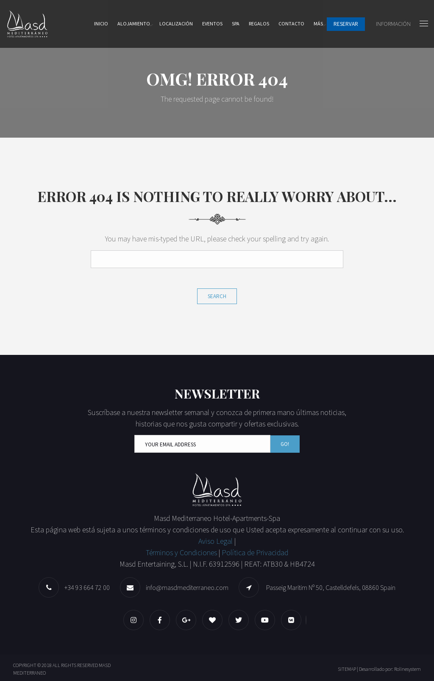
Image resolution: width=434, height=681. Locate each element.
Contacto (291, 23)
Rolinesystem (407, 669)
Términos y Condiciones (181, 552)
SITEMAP (347, 669)
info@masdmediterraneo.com (187, 587)
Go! (285, 444)
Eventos (212, 23)
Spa (235, 23)
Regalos (259, 23)
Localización (176, 23)
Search (217, 296)
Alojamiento (133, 23)
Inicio (101, 23)
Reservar (346, 24)
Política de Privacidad (255, 552)
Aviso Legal (216, 541)
